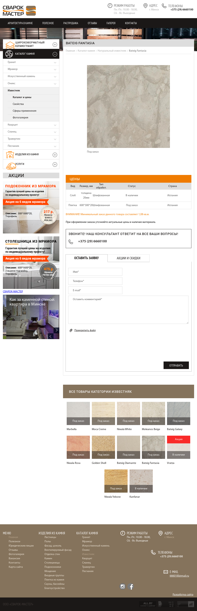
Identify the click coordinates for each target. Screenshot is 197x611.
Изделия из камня (27, 154)
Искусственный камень (21, 76)
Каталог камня (25, 53)
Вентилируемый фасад (57, 550)
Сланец (12, 131)
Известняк (14, 90)
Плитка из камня (54, 579)
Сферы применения (24, 110)
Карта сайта (16, 567)
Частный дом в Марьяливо (31, 300)
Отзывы (92, 23)
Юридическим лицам (21, 545)
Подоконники (52, 567)
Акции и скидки (128, 258)
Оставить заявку (86, 258)
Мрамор (13, 69)
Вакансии (14, 558)
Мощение (50, 571)
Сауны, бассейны (54, 584)
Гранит (12, 62)
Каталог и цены (22, 97)
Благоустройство (54, 588)
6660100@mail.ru (179, 576)
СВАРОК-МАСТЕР (13, 291)
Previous (51, 336)
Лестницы (50, 537)
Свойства (18, 104)
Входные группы (54, 575)
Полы (47, 541)
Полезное (48, 23)
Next (56, 330)
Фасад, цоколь (52, 545)
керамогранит (29, 44)
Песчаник (13, 146)
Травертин (14, 138)
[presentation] (97, 343)
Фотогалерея (20, 117)
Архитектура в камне (20, 23)
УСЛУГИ (19, 163)
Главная (13, 537)
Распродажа (70, 23)
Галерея (111, 23)
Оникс (11, 83)
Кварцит (13, 124)
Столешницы (52, 562)
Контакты (131, 23)
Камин (48, 558)
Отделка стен (52, 554)
